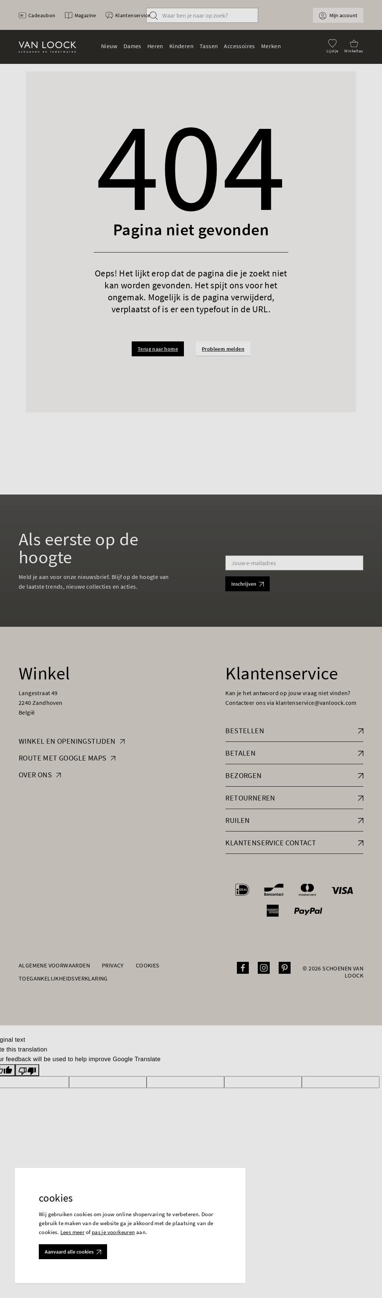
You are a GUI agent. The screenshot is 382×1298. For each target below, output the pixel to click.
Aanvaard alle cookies (73, 1251)
